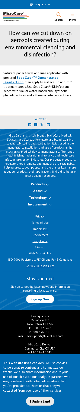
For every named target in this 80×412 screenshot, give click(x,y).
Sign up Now (40, 299)
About (38, 191)
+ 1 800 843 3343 (40, 352)
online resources (44, 176)
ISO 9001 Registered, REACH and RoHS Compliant (40, 259)
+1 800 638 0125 (40, 332)
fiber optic (67, 152)
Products (38, 184)
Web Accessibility (40, 253)
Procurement (40, 235)
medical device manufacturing (40, 152)
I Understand (40, 401)
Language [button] (38, 4)
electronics (13, 152)
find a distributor (62, 171)
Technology (38, 197)
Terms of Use (40, 223)
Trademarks (40, 229)
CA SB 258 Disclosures (40, 266)
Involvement (38, 204)
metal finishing (15, 155)
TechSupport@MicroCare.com (44, 336)
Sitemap (40, 247)
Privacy (40, 216)
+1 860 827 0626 (40, 328)
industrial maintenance (40, 155)
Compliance (40, 241)
